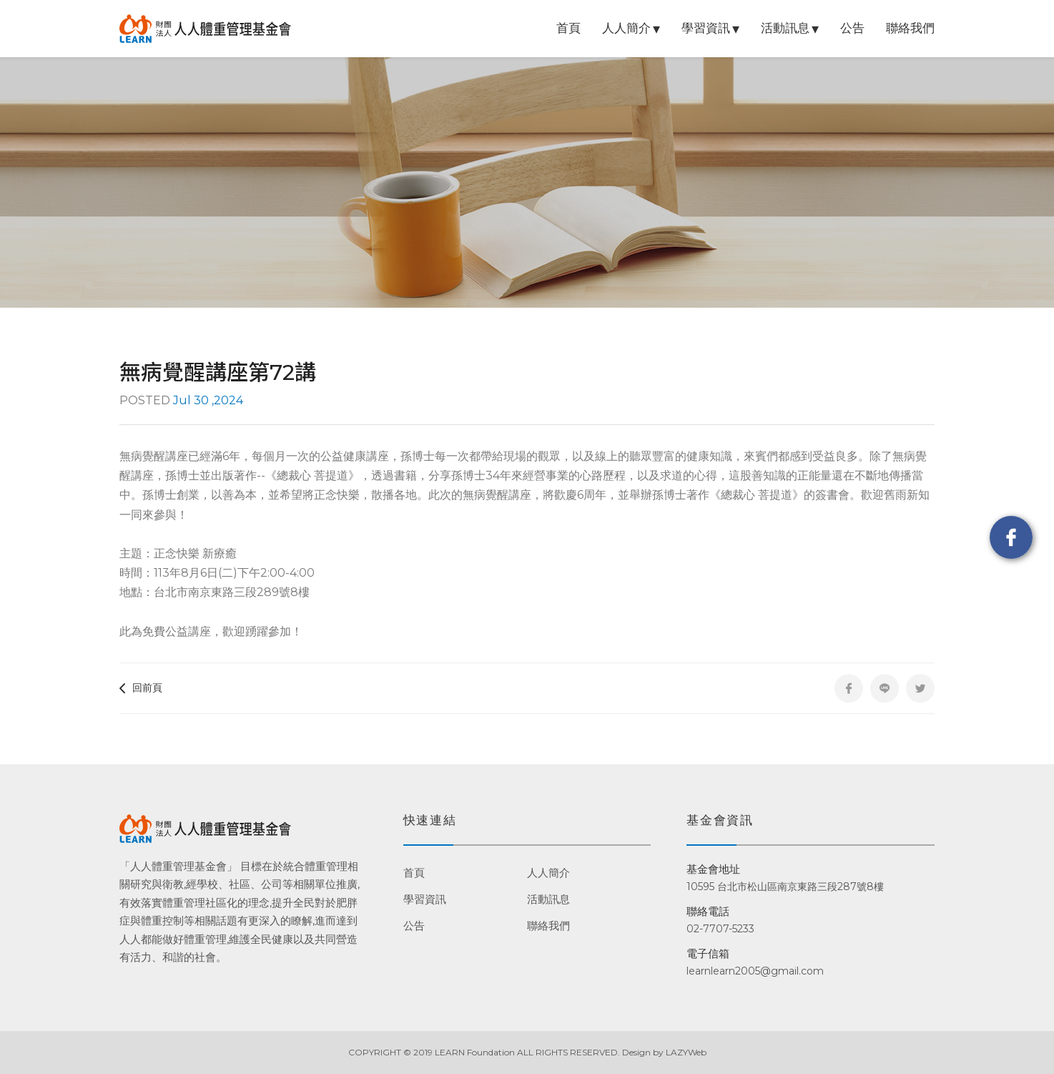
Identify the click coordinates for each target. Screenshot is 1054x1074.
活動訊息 (785, 28)
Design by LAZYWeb (664, 1052)
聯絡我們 (910, 28)
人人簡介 (626, 28)
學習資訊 (705, 28)
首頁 (568, 28)
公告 (852, 28)
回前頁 (140, 687)
